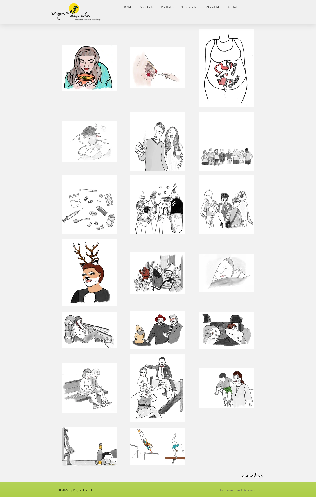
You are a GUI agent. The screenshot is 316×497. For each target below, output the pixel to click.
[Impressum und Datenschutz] (240, 490)
